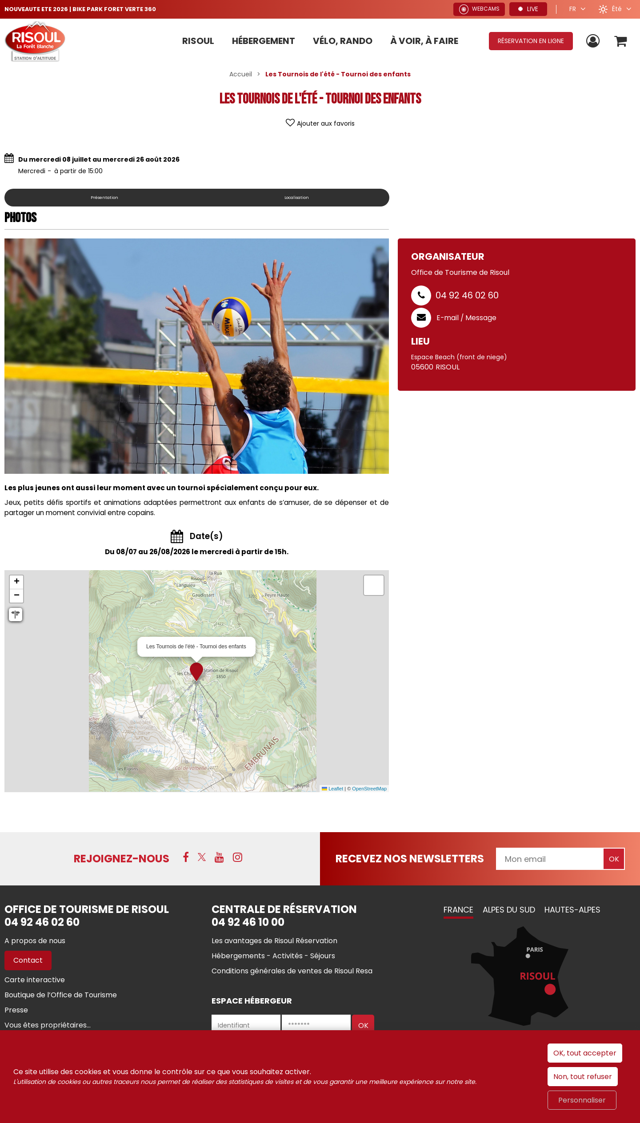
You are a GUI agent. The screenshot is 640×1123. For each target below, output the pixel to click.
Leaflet (332, 788)
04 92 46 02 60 (467, 295)
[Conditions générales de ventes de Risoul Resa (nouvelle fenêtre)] (292, 971)
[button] (619, 41)
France (458, 909)
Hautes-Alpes (572, 909)
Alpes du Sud (509, 909)
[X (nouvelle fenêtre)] (202, 858)
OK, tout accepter (584, 1053)
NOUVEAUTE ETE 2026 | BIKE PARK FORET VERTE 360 (86, 8)
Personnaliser (582, 1100)
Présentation (104, 197)
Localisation (296, 197)
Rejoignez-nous (121, 858)
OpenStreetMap (369, 788)
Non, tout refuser (582, 1076)
